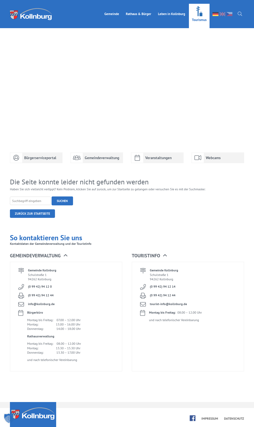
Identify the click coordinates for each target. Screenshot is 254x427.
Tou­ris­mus (199, 16)
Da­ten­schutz (234, 418)
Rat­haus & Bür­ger (138, 10)
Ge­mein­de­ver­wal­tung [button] (38, 255)
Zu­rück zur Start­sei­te (32, 213)
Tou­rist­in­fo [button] (149, 255)
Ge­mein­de (111, 10)
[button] (8, 418)
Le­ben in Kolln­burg (171, 10)
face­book (192, 418)
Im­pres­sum (209, 418)
